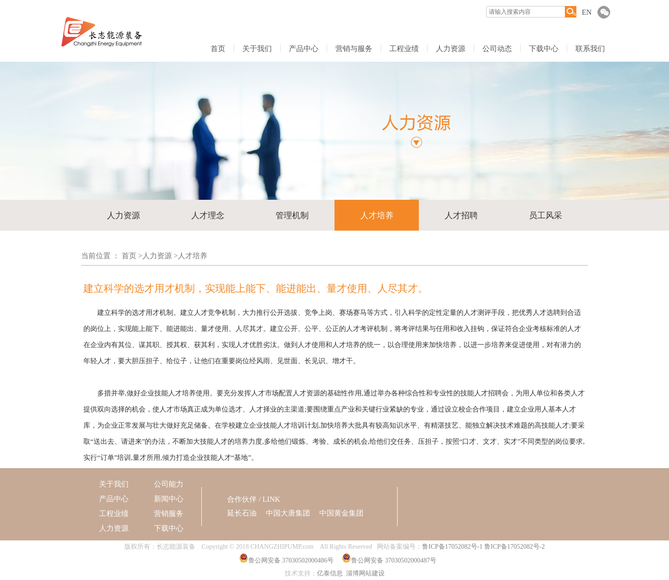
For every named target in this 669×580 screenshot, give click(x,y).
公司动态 (497, 48)
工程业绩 (404, 48)
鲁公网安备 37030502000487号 (394, 560)
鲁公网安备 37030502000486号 (291, 560)
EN (587, 12)
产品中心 (303, 48)
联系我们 (590, 48)
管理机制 (292, 215)
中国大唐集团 (288, 513)
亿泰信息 (330, 573)
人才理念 (207, 215)
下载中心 (543, 48)
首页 (218, 48)
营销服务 (168, 513)
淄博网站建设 (365, 573)
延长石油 (242, 513)
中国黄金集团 (341, 513)
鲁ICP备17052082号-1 (452, 546)
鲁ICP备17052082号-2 (514, 546)
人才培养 (376, 215)
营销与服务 (353, 48)
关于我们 (257, 48)
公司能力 (168, 484)
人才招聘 (461, 215)
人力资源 (450, 48)
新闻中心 (168, 499)
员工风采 (545, 215)
